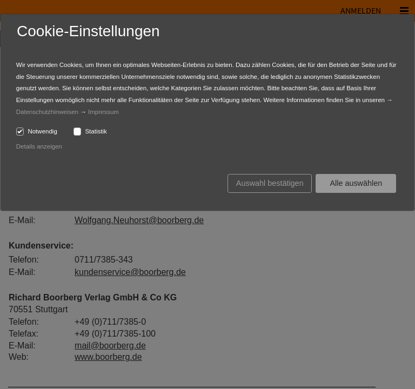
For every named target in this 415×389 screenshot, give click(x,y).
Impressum (103, 112)
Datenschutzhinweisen (47, 112)
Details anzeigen (39, 146)
